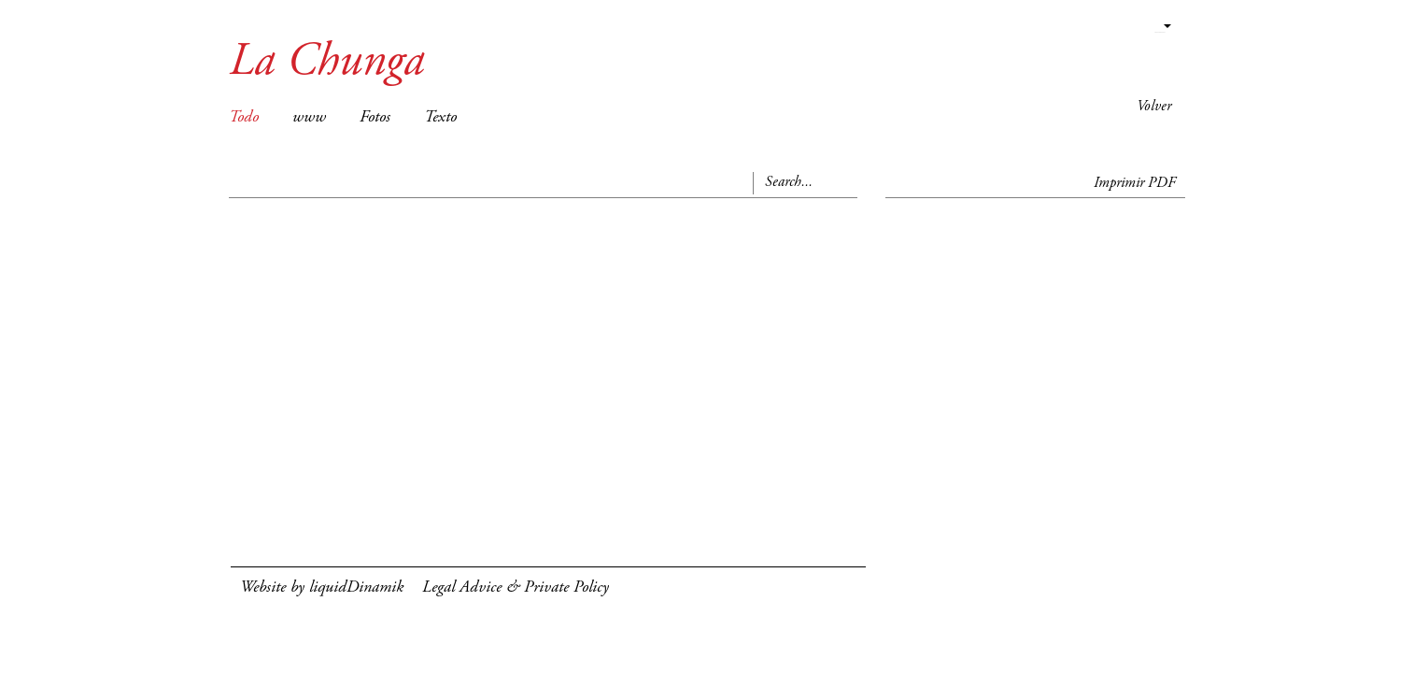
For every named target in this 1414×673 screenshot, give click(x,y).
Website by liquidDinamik (321, 588)
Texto (440, 117)
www (309, 117)
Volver (1154, 106)
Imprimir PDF (1135, 183)
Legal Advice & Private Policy (515, 588)
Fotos (375, 117)
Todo (244, 117)
